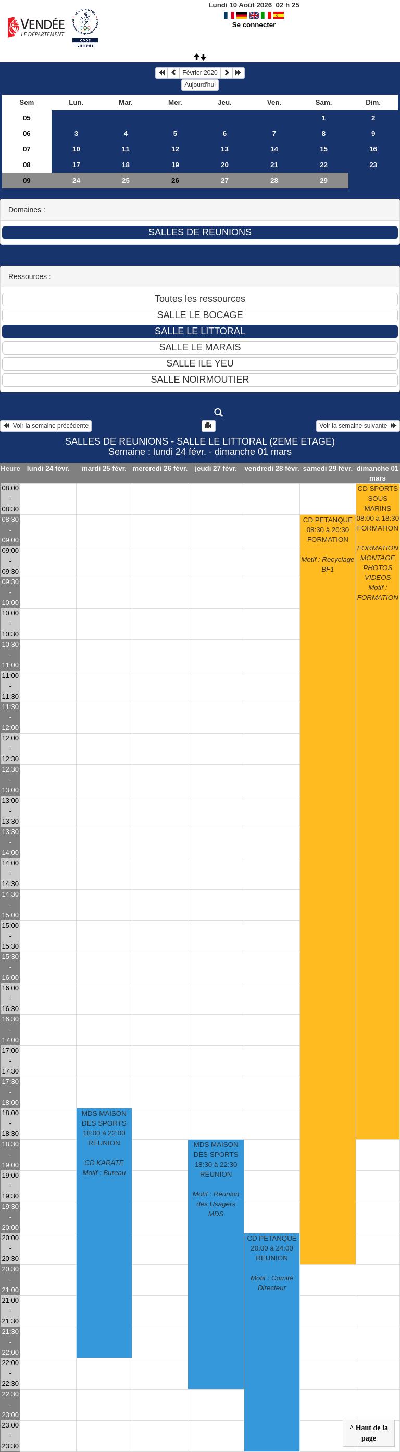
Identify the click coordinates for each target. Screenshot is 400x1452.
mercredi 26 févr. (160, 468)
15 (324, 149)
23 (373, 165)
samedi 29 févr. (328, 468)
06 (27, 133)
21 (274, 165)
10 (76, 149)
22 (324, 165)
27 (225, 180)
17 (76, 165)
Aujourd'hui (200, 85)
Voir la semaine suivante (358, 426)
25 (126, 180)
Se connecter (254, 25)
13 (225, 149)
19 (175, 165)
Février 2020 (199, 73)
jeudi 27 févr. (216, 468)
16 (373, 149)
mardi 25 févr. (104, 468)
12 (175, 149)
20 (225, 165)
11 (126, 149)
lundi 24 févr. (48, 468)
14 (274, 149)
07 (27, 149)
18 (126, 165)
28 (274, 180)
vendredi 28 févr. (271, 468)
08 (27, 165)
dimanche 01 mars (378, 473)
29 (324, 180)
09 (27, 180)
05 (27, 118)
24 (76, 180)
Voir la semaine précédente (46, 426)
